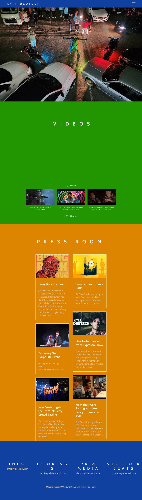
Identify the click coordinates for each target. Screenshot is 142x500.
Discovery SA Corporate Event (49, 355)
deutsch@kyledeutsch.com (88, 473)
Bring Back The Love (51, 284)
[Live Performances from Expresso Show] (89, 323)
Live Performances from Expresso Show (89, 343)
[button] (73, 185)
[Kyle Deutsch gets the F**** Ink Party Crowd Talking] (52, 389)
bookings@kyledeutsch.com (53, 473)
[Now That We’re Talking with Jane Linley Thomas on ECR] (89, 387)
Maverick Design (53, 487)
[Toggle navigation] (133, 3)
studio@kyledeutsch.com (124, 473)
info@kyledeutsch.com (17, 469)
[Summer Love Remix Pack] (89, 266)
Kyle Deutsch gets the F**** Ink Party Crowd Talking (50, 410)
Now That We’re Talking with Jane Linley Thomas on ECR (87, 410)
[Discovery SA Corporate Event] (52, 335)
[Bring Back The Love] (52, 266)
